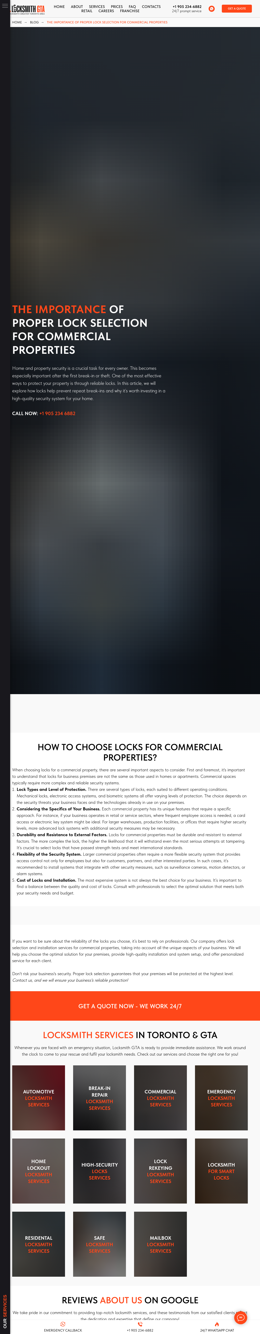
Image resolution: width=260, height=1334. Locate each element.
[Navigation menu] (5, 6)
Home (59, 6)
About (77, 6)
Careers (106, 11)
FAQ (132, 6)
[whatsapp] (212, 9)
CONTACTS (151, 6)
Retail (86, 11)
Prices (117, 6)
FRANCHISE (130, 11)
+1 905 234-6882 (187, 6)
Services (97, 6)
